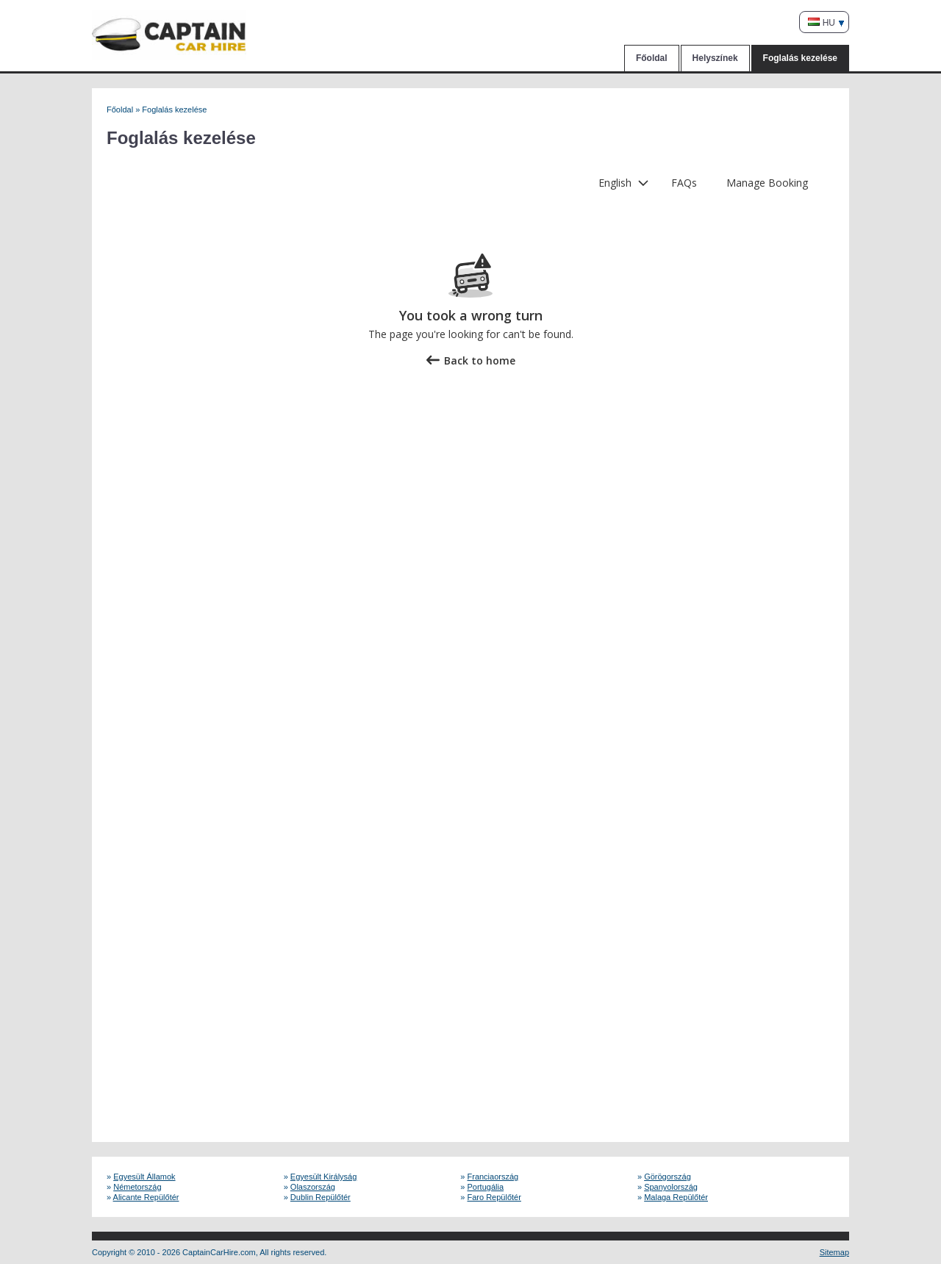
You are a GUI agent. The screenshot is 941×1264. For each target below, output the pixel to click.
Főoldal (652, 58)
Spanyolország (671, 1186)
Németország (137, 1186)
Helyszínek (715, 58)
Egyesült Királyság (323, 1176)
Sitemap (834, 1252)
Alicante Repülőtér (146, 1197)
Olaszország (312, 1186)
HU (821, 23)
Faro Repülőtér (494, 1197)
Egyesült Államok (144, 1176)
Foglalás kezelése (800, 58)
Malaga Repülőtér (676, 1197)
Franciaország (493, 1176)
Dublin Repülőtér (320, 1197)
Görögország (667, 1176)
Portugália (486, 1186)
